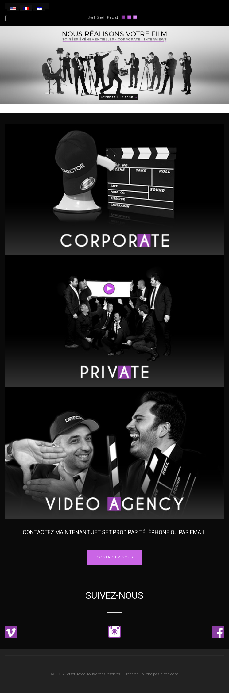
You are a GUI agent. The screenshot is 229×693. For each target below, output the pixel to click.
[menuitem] (13, 8)
